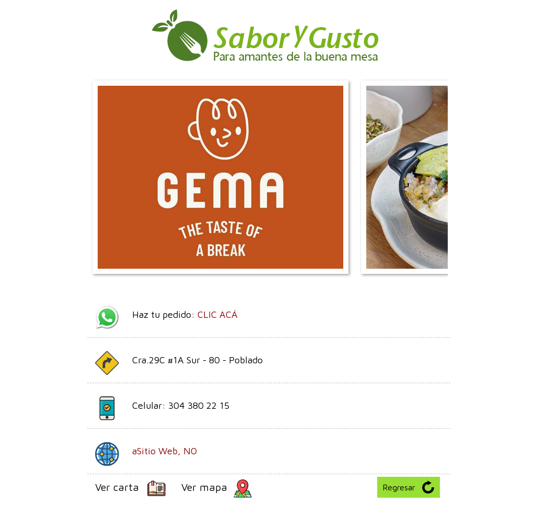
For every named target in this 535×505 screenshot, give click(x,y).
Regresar (408, 486)
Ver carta (130, 488)
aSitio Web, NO (164, 450)
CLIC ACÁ (217, 314)
